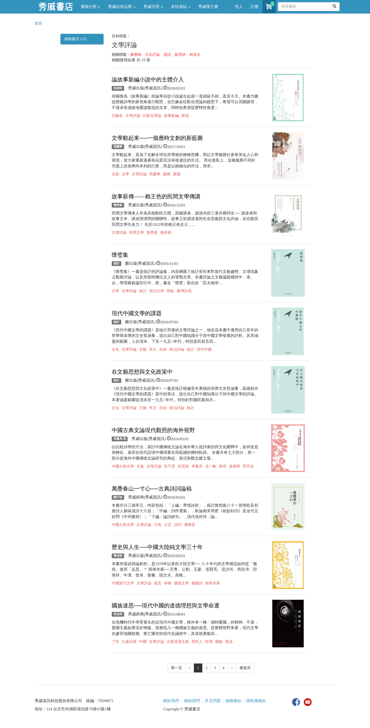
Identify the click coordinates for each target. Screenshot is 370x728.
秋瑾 (209, 642)
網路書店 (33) (75, 39)
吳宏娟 (183, 466)
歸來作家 (212, 583)
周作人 (197, 642)
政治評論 (176, 349)
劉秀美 (152, 233)
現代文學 (156, 291)
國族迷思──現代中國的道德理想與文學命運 (165, 605)
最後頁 (245, 668)
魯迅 (185, 116)
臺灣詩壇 (184, 291)
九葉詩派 (129, 642)
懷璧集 (120, 255)
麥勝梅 (135, 55)
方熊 (157, 525)
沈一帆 (210, 466)
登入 (239, 6)
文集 (140, 466)
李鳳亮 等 (120, 439)
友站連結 (180, 6)
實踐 (176, 174)
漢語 (167, 55)
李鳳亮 (197, 466)
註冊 (255, 6)
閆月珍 (248, 466)
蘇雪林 (180, 55)
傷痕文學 (181, 583)
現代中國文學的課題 (137, 313)
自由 (163, 349)
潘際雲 (189, 525)
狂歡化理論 (152, 116)
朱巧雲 (169, 466)
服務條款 (233, 701)
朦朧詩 (197, 583)
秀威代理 (153, 6)
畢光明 (118, 555)
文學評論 (132, 116)
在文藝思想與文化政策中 (142, 372)
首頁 (38, 23)
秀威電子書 (208, 6)
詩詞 (177, 525)
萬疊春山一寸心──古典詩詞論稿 (152, 489)
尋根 (167, 583)
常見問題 (213, 701)
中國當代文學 (123, 583)
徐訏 (116, 263)
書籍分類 (90, 6)
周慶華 (118, 146)
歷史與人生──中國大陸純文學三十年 (157, 547)
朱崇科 (118, 88)
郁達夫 (194, 55)
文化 (115, 349)
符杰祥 (118, 614)
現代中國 (204, 349)
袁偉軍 (234, 466)
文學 (125, 174)
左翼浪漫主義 (178, 642)
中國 (143, 642)
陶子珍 (118, 497)
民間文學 (136, 233)
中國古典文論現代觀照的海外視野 (153, 430)
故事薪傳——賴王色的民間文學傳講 (156, 196)
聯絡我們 (192, 701)
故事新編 (171, 116)
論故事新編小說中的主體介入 (148, 79)
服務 (166, 174)
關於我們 (171, 701)
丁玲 (115, 642)
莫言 (157, 583)
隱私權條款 (256, 701)
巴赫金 (117, 116)
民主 (153, 349)
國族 (219, 642)
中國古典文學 (123, 466)
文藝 (143, 349)
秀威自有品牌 (121, 6)
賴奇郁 (118, 205)
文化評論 (152, 55)
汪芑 (167, 525)
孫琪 (222, 466)
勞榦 (170, 291)
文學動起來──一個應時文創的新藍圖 (157, 138)
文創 (115, 174)
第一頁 (176, 668)
